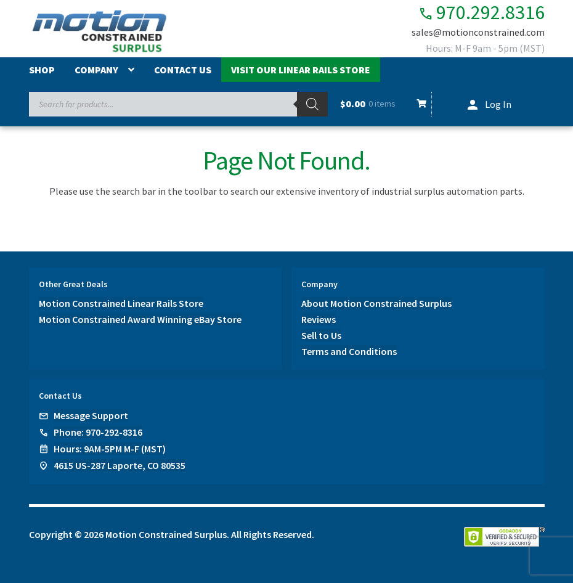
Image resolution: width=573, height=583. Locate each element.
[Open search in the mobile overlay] (178, 104)
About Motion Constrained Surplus (376, 303)
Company (96, 69)
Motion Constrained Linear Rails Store (121, 303)
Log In (498, 104)
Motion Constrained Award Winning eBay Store (140, 319)
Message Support (91, 415)
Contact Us (182, 69)
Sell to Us (321, 335)
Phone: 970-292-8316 (98, 432)
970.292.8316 (481, 13)
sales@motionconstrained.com (478, 32)
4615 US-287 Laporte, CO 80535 (119, 465)
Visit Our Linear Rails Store (300, 69)
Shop (42, 69)
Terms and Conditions (349, 351)
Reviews (318, 319)
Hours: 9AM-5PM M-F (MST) (110, 448)
